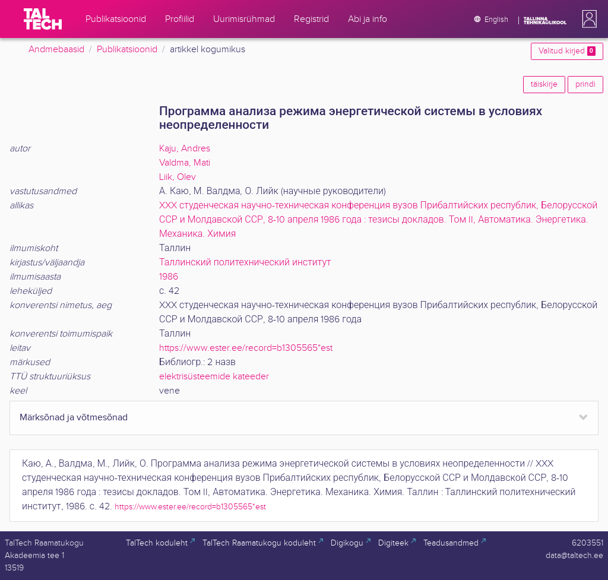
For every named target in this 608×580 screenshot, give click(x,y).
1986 (168, 277)
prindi (585, 84)
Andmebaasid (56, 49)
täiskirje (544, 84)
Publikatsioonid (127, 49)
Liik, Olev (177, 177)
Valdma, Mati (184, 163)
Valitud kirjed (567, 51)
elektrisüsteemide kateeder (214, 376)
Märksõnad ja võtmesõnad (74, 417)
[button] (587, 19)
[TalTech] (43, 19)
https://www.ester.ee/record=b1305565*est (245, 348)
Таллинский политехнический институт (245, 262)
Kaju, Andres (184, 148)
